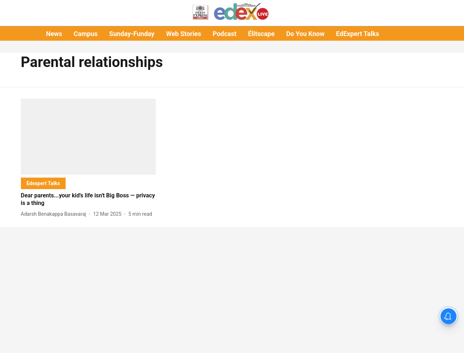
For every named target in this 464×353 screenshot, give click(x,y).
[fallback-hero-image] (88, 137)
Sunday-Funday (132, 33)
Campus (85, 33)
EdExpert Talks (357, 33)
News (54, 33)
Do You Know (305, 33)
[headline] (88, 199)
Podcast (225, 33)
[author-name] (55, 214)
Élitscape (261, 33)
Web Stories (183, 33)
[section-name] (43, 183)
